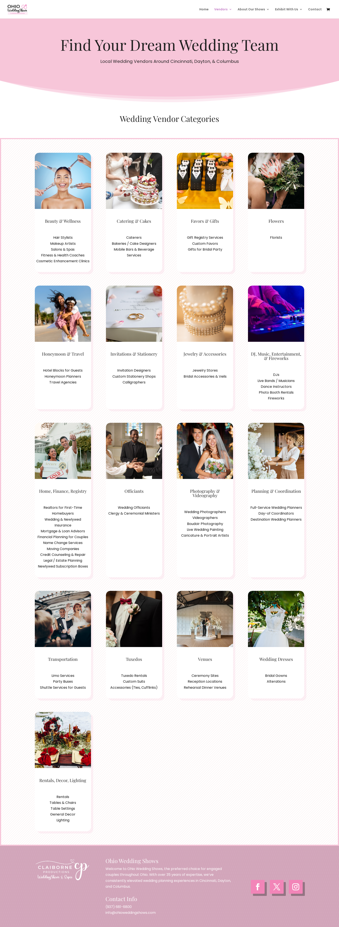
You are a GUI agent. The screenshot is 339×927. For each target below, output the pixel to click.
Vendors (221, 9)
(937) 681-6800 (119, 906)
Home (204, 9)
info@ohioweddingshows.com (131, 912)
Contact (315, 9)
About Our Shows (251, 9)
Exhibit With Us (286, 9)
